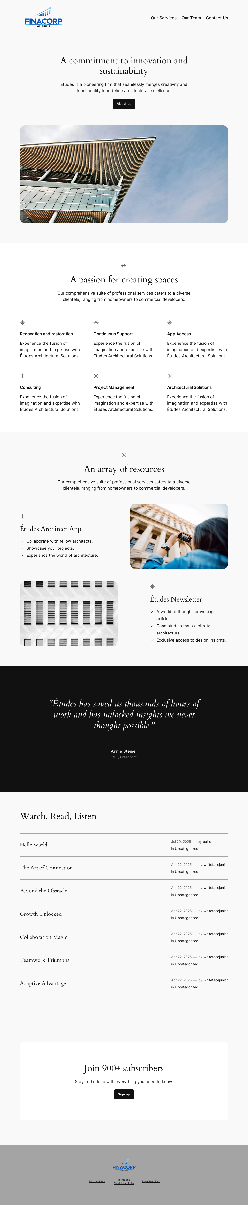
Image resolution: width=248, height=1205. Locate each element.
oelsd (207, 841)
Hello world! (34, 845)
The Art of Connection (46, 868)
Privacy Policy (97, 1181)
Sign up (124, 1094)
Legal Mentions (151, 1181)
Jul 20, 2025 (181, 841)
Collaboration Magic (43, 937)
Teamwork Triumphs (44, 960)
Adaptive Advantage (43, 983)
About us (124, 104)
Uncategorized (186, 848)
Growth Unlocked (41, 914)
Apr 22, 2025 (181, 864)
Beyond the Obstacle (43, 891)
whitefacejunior (216, 864)
